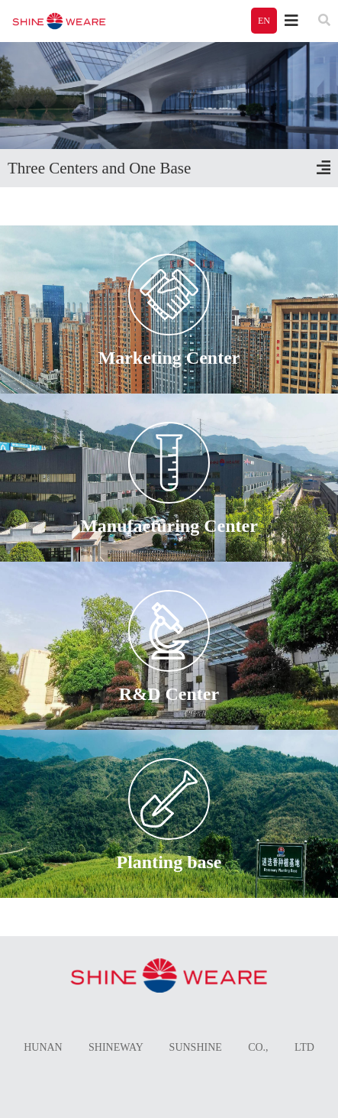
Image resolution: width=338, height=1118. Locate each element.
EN (264, 20)
